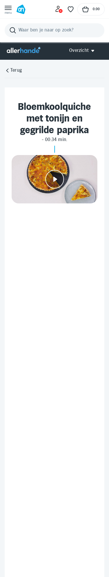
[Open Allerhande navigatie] (83, 50)
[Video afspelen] (54, 179)
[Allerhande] (23, 50)
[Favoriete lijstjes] (70, 9)
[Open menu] (8, 9)
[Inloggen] (59, 9)
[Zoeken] (54, 30)
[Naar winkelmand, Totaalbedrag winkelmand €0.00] (91, 9)
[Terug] (13, 70)
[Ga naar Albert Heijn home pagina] (21, 9)
